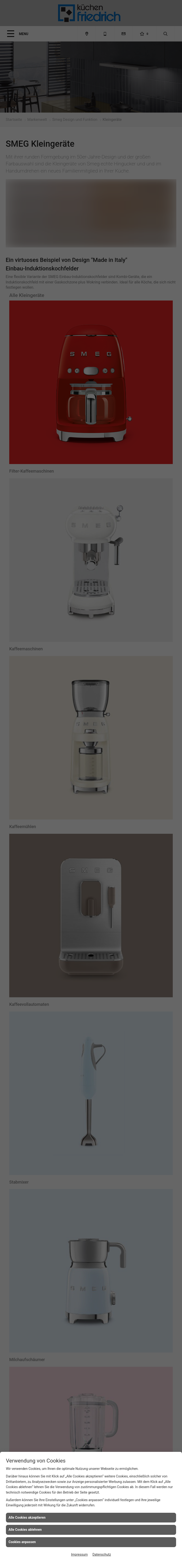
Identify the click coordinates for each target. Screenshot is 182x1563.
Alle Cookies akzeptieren (27, 1517)
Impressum (79, 1554)
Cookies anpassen (22, 1542)
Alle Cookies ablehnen (25, 1529)
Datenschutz (101, 1554)
